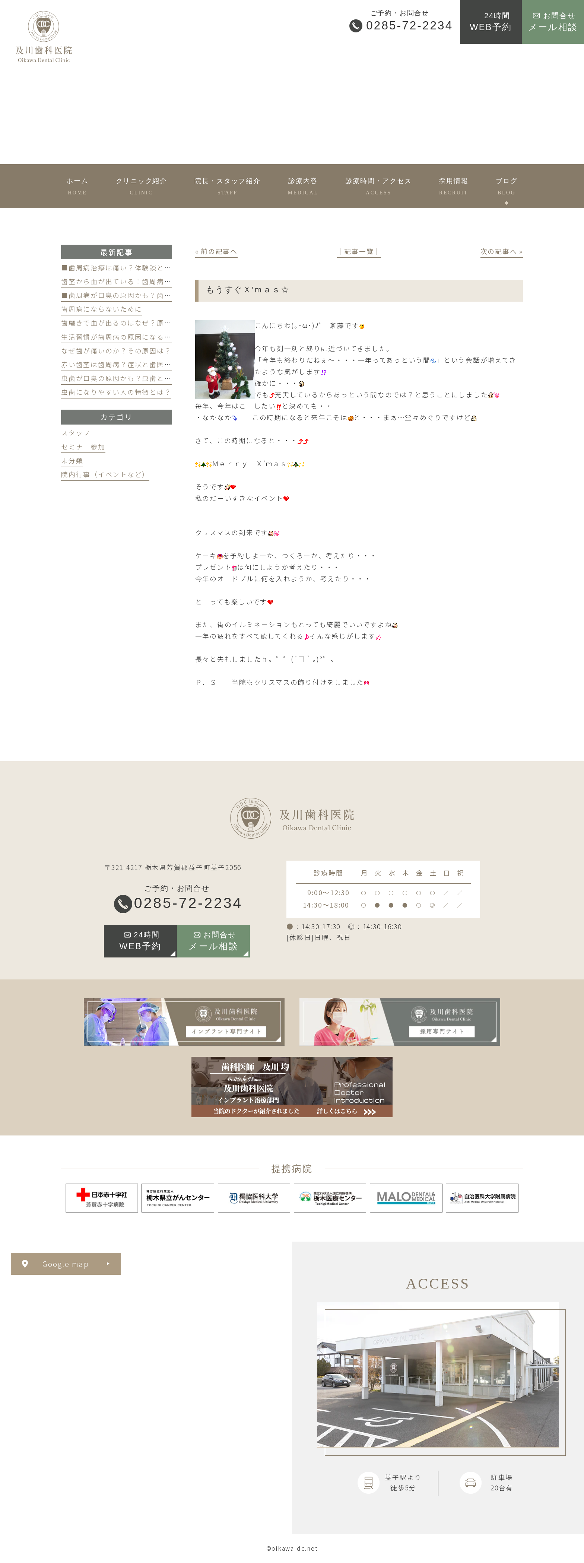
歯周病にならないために (101, 309)
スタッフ (76, 432)
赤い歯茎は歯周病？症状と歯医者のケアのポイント (146, 364)
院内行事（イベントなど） (105, 474)
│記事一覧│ (359, 251)
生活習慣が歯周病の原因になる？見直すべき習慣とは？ (153, 336)
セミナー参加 (83, 446)
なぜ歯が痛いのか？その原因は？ (116, 350)
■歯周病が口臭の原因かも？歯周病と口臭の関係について (156, 295)
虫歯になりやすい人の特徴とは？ (116, 392)
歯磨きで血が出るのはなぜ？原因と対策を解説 (138, 322)
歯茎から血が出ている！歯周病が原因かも (131, 281)
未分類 (72, 460)
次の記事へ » (501, 251)
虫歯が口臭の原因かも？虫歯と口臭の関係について (145, 378)
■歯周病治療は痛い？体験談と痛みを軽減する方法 (146, 267)
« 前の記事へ (216, 251)
